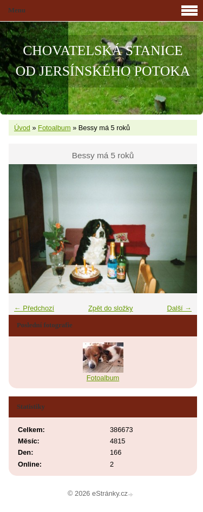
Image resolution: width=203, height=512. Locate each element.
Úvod (22, 128)
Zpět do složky (110, 308)
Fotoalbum (54, 128)
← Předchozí (34, 308)
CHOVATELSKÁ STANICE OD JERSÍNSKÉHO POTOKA (103, 61)
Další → (179, 308)
